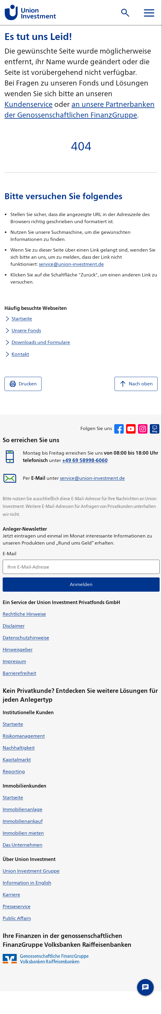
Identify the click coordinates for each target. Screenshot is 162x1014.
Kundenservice (28, 104)
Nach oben (136, 383)
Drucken (23, 383)
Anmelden (81, 584)
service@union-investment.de (71, 264)
